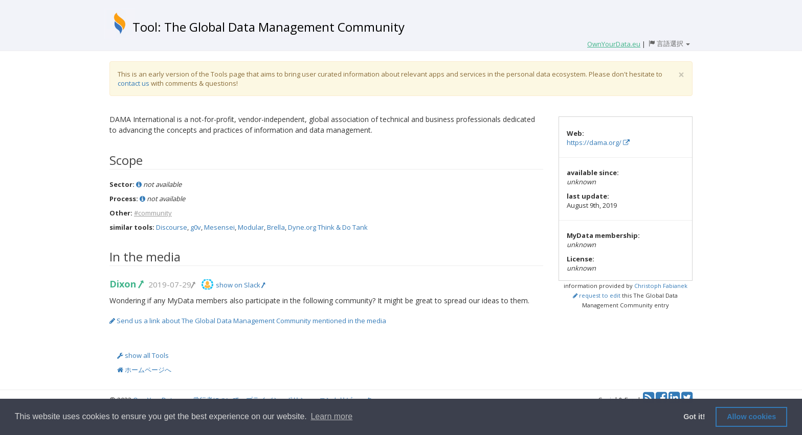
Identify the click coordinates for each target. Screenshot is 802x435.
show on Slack (240, 284)
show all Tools (143, 355)
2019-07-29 (171, 284)
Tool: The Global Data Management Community (268, 26)
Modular (251, 227)
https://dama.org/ (598, 142)
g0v (195, 227)
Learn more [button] (331, 416)
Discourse (171, 227)
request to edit (596, 295)
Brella (276, 227)
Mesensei (219, 227)
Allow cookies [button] (751, 417)
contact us (133, 83)
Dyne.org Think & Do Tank (328, 227)
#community (153, 213)
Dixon (126, 284)
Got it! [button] (694, 417)
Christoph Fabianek (660, 285)
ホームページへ (144, 369)
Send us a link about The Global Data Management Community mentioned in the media (247, 320)
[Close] (681, 74)
